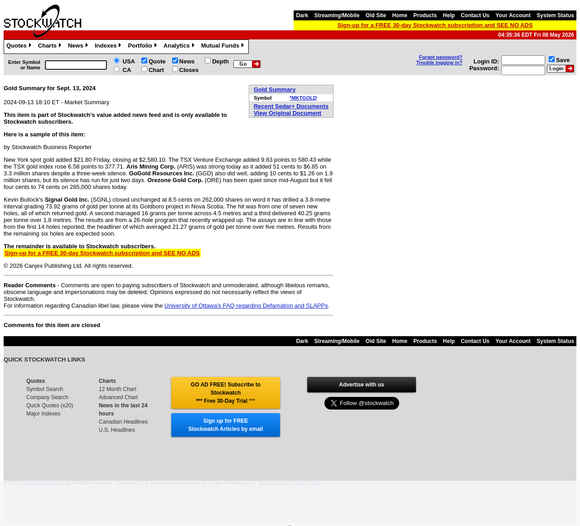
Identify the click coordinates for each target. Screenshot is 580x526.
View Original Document (287, 113)
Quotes (20, 47)
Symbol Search (44, 389)
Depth (220, 61)
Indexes (109, 47)
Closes (189, 70)
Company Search (47, 397)
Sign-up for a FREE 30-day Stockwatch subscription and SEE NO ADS (435, 25)
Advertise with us (361, 384)
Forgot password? (441, 57)
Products (425, 15)
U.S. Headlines (117, 430)
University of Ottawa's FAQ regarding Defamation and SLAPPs (246, 305)
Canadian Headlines (123, 422)
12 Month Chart (117, 389)
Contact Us (475, 15)
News (79, 47)
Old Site (376, 15)
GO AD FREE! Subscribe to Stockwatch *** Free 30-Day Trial (226, 392)
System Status (555, 15)
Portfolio (143, 47)
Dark (302, 15)
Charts (50, 47)
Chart (156, 70)
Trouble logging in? (439, 62)
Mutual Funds (223, 47)
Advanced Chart (118, 397)
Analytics (180, 47)
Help (449, 15)
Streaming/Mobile (336, 15)
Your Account (513, 15)
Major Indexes (43, 413)
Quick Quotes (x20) (49, 405)
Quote (157, 61)
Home (399, 15)
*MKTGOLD (303, 98)
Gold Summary (274, 89)
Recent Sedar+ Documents (291, 106)
